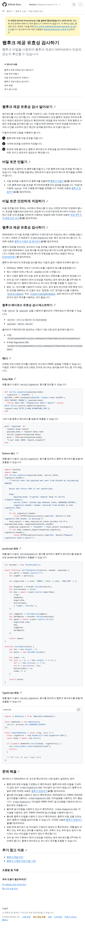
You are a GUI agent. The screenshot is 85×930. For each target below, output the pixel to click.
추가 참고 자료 (14, 850)
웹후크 (10, 11)
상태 (50, 916)
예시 (6, 358)
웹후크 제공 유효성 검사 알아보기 (29, 106)
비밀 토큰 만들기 (16, 161)
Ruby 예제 (9, 379)
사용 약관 (26, 916)
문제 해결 (11, 771)
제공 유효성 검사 (36, 11)
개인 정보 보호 (39, 916)
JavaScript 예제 (11, 548)
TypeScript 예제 (12, 692)
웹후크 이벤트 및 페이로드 (27, 241)
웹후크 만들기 (57, 181)
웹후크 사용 (20, 11)
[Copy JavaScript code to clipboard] (79, 710)
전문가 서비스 (70, 916)
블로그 (5, 919)
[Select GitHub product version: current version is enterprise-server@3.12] (44, 4)
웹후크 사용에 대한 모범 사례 (21, 860)
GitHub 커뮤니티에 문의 (14, 884)
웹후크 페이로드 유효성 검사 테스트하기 (29, 305)
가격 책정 (58, 916)
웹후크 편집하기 (39, 790)
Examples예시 (9, 256)
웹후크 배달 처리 (15, 857)
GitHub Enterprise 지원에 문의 (57, 29)
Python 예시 (10, 453)
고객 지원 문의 (10, 888)
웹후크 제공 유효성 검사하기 (25, 227)
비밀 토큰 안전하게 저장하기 (25, 201)
